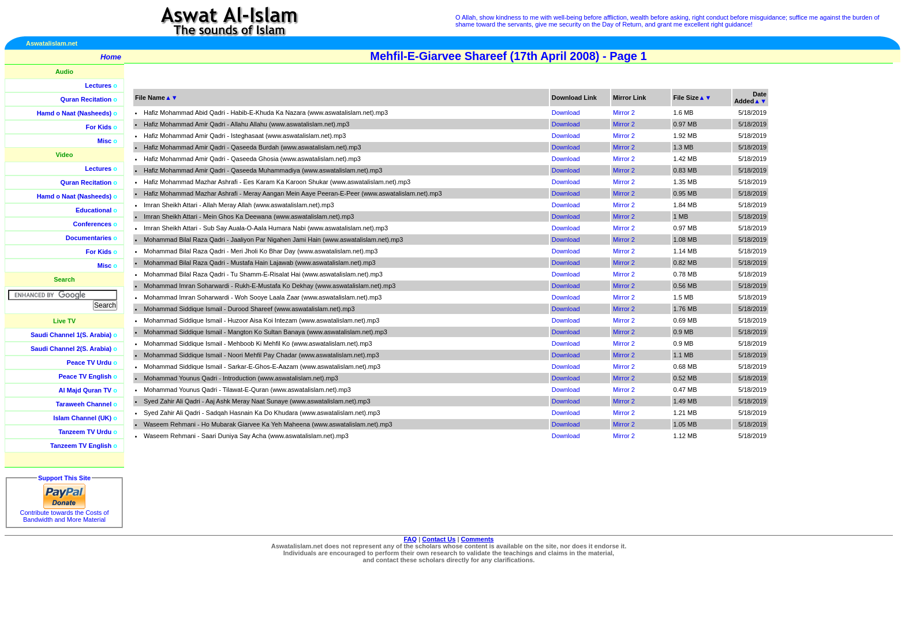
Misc (104, 140)
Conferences (92, 223)
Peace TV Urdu (89, 362)
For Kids (99, 127)
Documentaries (88, 237)
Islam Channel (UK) (82, 417)
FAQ (410, 539)
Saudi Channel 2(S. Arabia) (71, 348)
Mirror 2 (624, 112)
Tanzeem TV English (80, 445)
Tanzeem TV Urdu (84, 431)
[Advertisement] (850, 260)
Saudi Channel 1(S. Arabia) (71, 334)
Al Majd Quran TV (85, 390)
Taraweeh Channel (83, 404)
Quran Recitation (86, 99)
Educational (93, 210)
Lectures (98, 85)
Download (566, 112)
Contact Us (438, 539)
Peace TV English (85, 376)
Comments (477, 539)
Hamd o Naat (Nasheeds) (74, 113)
